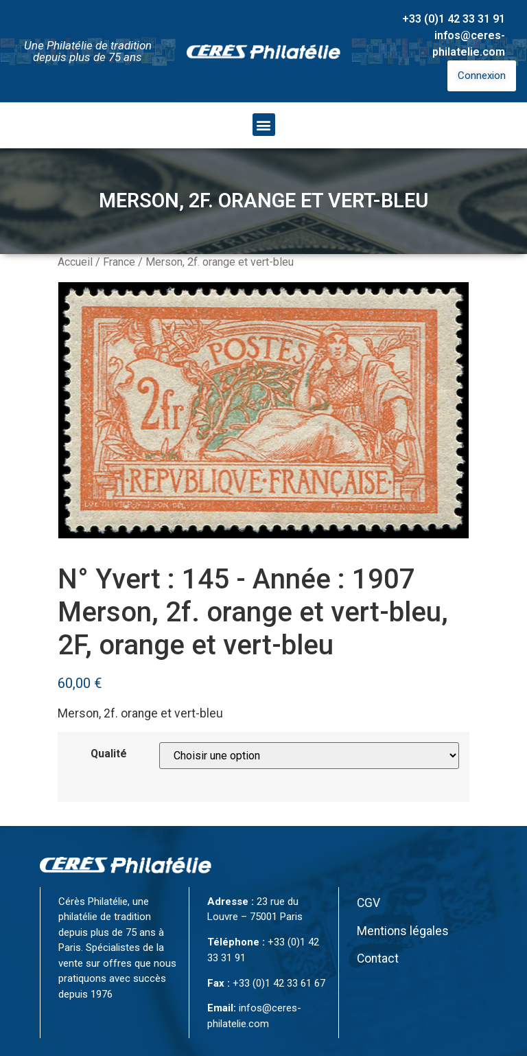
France (119, 261)
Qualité (109, 753)
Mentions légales (403, 931)
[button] (264, 124)
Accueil (75, 261)
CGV (368, 903)
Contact (378, 958)
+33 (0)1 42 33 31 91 (453, 18)
